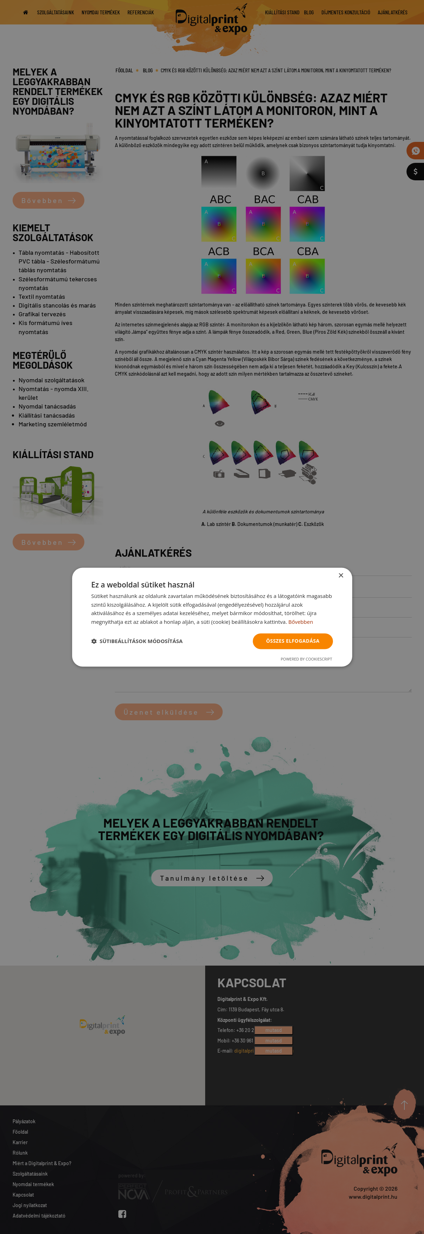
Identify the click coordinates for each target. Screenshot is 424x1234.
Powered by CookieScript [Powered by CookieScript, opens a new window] (306, 659)
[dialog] (212, 617)
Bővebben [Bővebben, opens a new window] (300, 622)
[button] (137, 641)
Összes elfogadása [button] (292, 640)
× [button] (340, 575)
